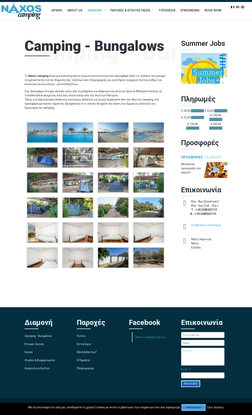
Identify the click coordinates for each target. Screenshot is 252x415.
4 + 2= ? (186, 369)
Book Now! (213, 10)
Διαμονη (95, 10)
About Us (74, 10)
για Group (201, 157)
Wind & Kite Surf (87, 352)
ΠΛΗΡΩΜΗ (197, 110)
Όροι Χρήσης (215, 407)
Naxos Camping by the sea (150, 337)
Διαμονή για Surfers (37, 368)
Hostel (28, 352)
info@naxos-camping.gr (206, 225)
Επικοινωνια (190, 10)
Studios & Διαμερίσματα (40, 360)
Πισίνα (81, 336)
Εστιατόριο (84, 344)
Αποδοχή (193, 407)
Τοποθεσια (166, 10)
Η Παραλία (83, 360)
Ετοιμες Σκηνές (34, 344)
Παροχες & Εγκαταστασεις (130, 10)
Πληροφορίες (85, 368)
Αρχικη (56, 10)
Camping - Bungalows (38, 336)
